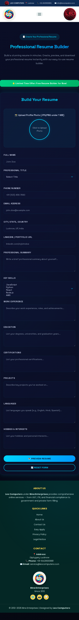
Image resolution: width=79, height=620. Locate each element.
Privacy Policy (39, 534)
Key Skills (9, 278)
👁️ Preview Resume (39, 458)
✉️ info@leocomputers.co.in (65, 3)
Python (37, 287)
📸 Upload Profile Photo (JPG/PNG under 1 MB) (39, 115)
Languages (10, 403)
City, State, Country (16, 222)
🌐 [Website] (32, 597)
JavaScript (37, 284)
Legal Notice (39, 539)
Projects (9, 378)
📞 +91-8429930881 (44, 3)
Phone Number (12, 188)
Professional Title (15, 170)
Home (39, 514)
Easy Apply (39, 529)
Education (10, 327)
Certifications (12, 352)
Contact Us (39, 524)
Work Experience (13, 301)
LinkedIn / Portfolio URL (18, 237)
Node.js (37, 292)
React (37, 290)
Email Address (12, 203)
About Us (39, 519)
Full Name (10, 155)
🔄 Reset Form (39, 467)
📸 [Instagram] (39, 597)
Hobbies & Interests (15, 429)
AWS (37, 295)
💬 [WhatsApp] (46, 597)
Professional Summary (17, 252)
